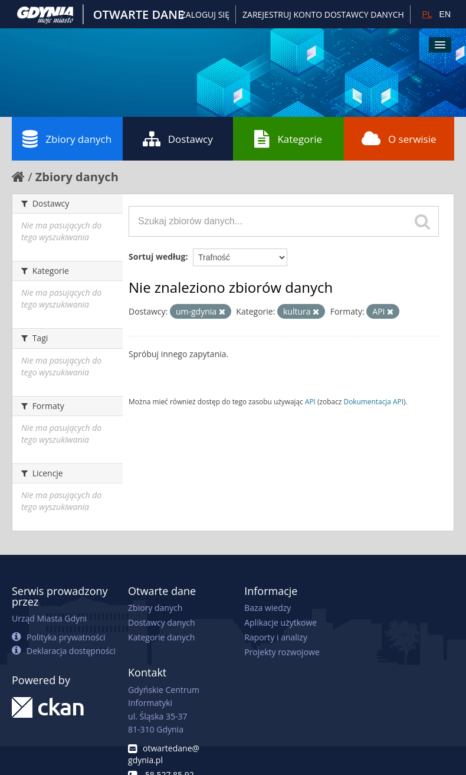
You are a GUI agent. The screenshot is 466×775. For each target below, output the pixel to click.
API (310, 401)
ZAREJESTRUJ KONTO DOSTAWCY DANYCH (323, 14)
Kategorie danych (161, 637)
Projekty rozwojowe (282, 652)
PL (427, 14)
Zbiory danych (66, 139)
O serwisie (399, 139)
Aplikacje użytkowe (280, 622)
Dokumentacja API (374, 401)
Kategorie (288, 139)
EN (445, 14)
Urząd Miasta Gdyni (49, 618)
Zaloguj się (205, 14)
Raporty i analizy (275, 637)
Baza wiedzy (267, 607)
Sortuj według (157, 256)
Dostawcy (178, 139)
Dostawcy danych (161, 622)
